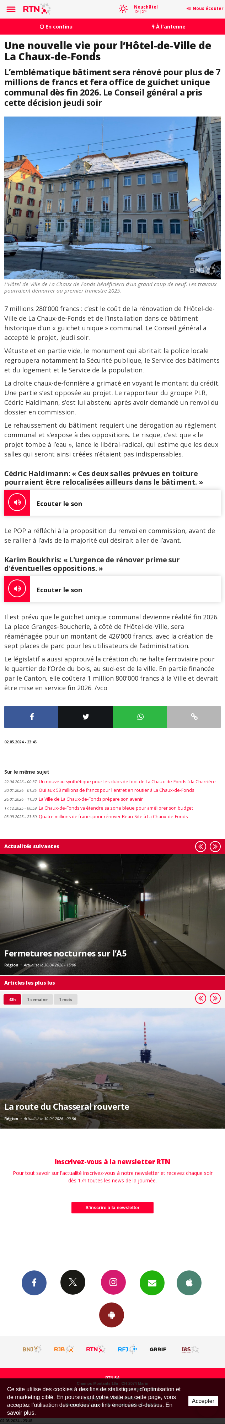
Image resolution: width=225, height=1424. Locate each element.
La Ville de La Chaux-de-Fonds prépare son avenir (73, 799)
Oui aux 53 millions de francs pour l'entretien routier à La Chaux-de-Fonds (99, 790)
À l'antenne (169, 26)
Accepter (203, 1401)
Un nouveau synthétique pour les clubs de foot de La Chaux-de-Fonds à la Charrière (110, 782)
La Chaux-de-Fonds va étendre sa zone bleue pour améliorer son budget (98, 808)
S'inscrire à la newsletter (113, 1207)
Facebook (34, 1282)
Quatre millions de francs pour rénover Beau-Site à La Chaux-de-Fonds (96, 817)
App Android (111, 1314)
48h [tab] (12, 999)
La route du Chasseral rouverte (66, 1106)
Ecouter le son (43, 503)
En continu (56, 26)
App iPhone (189, 1282)
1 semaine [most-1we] (37, 999)
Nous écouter (208, 8)
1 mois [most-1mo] (65, 999)
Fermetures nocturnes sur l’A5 (65, 953)
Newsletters (152, 1282)
